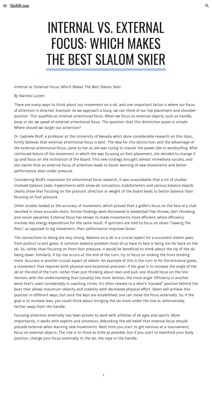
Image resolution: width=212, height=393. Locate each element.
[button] (5, 5)
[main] (105, 44)
